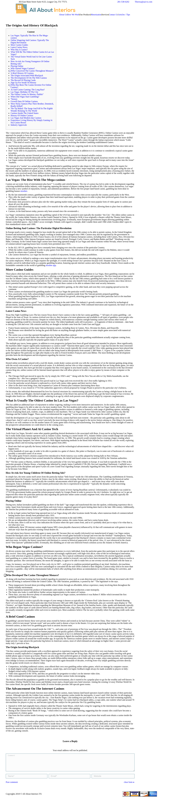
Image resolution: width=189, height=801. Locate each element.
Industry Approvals (19, 125)
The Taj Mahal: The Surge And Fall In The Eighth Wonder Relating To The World (32, 109)
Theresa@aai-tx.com (143, 2)
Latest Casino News (19, 47)
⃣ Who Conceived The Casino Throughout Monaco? (32, 71)
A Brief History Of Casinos (22, 73)
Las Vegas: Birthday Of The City (24, 92)
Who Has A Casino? (19, 50)
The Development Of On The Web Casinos (29, 78)
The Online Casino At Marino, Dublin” (27, 94)
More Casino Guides (19, 45)
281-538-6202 (123, 2)
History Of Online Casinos (22, 115)
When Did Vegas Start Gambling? (25, 97)
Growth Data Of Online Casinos (24, 101)
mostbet (23, 191)
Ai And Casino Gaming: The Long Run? (28, 90)
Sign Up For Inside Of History (23, 82)
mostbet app (51, 265)
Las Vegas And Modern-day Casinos (26, 118)
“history (14, 99)
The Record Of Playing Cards (23, 80)
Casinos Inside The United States (24, 113)
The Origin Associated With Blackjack (27, 75)
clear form (128, 785)
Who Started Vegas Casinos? (23, 68)
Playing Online (17, 66)
